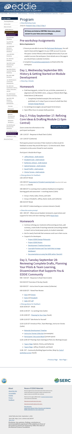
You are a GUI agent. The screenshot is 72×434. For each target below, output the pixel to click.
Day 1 (34, 26)
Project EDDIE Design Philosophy (39, 239)
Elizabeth (34, 298)
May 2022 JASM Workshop (10, 76)
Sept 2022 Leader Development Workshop (11, 64)
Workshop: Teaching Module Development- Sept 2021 (43, 13)
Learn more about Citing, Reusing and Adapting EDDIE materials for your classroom (37, 408)
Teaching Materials (8, 21)
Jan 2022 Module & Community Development (11, 81)
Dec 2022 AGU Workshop (10, 59)
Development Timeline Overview (39, 245)
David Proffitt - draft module (33, 169)
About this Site (13, 391)
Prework (29, 26)
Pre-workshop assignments (40, 62)
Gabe (26, 301)
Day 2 (39, 26)
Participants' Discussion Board (34, 337)
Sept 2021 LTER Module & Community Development (10, 101)
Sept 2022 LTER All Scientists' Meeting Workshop (11, 71)
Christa (33, 295)
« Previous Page (52, 360)
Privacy (11, 398)
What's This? (11, 420)
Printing (11, 395)
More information (28, 406)
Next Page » (63, 360)
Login (60, 1)
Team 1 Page (28, 344)
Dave (26, 295)
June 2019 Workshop (12, 131)
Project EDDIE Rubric (35, 242)
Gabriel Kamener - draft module (35, 166)
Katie (26, 298)
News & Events (13, 13)
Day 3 (44, 26)
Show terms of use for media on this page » (33, 404)
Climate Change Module (36, 104)
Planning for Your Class (38, 315)
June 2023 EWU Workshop (10, 55)
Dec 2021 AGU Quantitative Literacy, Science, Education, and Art (12, 88)
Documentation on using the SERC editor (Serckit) (45, 254)
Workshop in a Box (11, 136)
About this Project (8, 139)
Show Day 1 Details (27, 81)
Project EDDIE (4, 13)
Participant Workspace (54, 48)
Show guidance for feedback (30, 175)
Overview (10, 106)
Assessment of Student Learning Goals (42, 182)
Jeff (32, 301)
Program (10, 111)
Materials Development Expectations (11, 116)
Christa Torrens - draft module (34, 172)
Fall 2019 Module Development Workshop (11, 126)
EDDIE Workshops (22, 13)
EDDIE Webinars (9, 29)
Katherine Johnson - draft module (35, 163)
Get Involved (7, 24)
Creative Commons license (47, 396)
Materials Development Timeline (35, 330)
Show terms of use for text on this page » (32, 401)
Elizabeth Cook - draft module (34, 160)
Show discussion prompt (29, 210)
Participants (11, 109)
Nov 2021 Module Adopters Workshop (12, 94)
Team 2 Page (28, 347)
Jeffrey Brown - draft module (34, 157)
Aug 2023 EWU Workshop (10, 38)
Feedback (11, 400)
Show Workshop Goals (28, 23)
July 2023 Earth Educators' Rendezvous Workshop (10, 49)
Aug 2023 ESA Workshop (10, 42)
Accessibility (12, 393)
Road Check (54, 216)
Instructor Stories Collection (34, 333)
